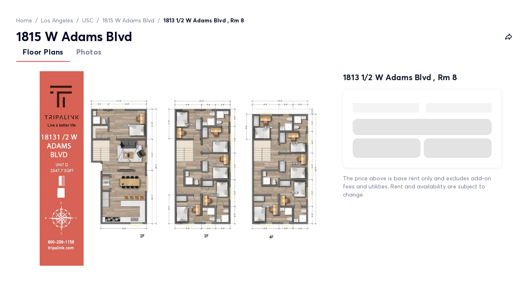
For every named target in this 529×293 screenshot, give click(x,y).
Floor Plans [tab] (43, 52)
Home (24, 20)
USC (87, 20)
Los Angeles (57, 20)
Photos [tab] (89, 52)
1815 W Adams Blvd (128, 20)
